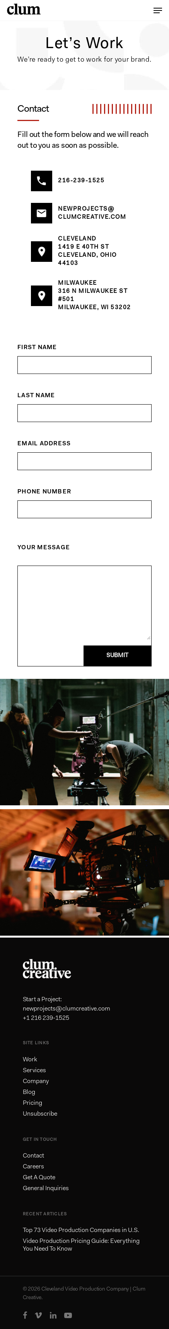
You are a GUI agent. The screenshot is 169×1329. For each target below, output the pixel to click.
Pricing (32, 1103)
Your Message (43, 548)
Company (36, 1081)
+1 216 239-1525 (46, 1018)
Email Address (44, 444)
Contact (33, 1156)
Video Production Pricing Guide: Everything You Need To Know (81, 1245)
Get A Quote (39, 1178)
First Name (37, 348)
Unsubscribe (40, 1114)
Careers (33, 1167)
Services (34, 1071)
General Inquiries (46, 1188)
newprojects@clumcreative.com (66, 1009)
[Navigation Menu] (158, 10)
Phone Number (44, 492)
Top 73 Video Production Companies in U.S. (81, 1230)
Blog (29, 1092)
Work (30, 1060)
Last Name (36, 396)
